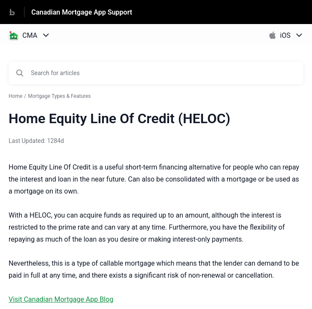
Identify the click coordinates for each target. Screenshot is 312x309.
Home (15, 96)
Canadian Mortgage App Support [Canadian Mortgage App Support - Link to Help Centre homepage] (81, 12)
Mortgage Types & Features (59, 96)
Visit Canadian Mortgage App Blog (61, 299)
